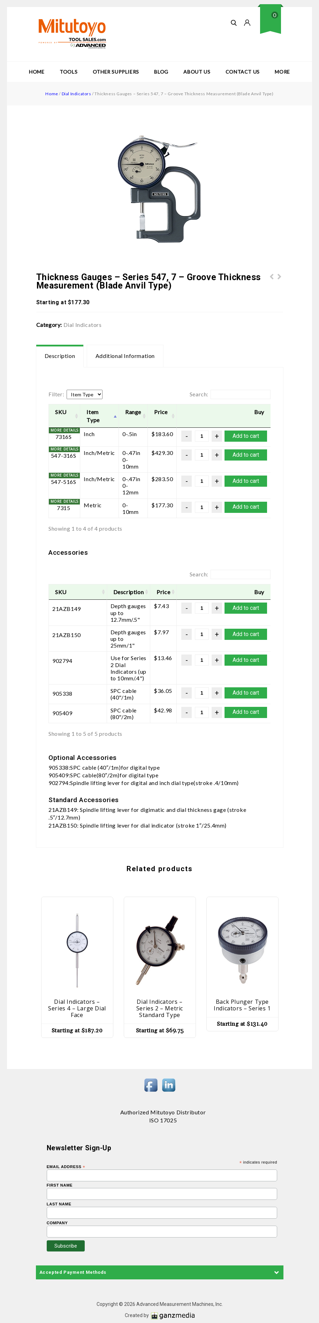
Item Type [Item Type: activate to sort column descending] (92, 416)
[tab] (60, 356)
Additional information (125, 355)
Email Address (66, 1146)
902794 (62, 647)
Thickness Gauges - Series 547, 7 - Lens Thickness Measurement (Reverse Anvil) (272, 288)
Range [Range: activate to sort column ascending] (133, 412)
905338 (62, 673)
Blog (161, 72)
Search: (230, 394)
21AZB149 (66, 608)
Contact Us (243, 72)
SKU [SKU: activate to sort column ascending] (61, 412)
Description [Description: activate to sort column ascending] (106, 592)
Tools (68, 72)
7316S (63, 436)
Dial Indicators (76, 93)
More (282, 72)
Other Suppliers (116, 72)
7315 (63, 507)
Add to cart (246, 436)
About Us (196, 72)
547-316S (63, 455)
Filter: (56, 394)
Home (36, 72)
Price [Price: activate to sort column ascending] (161, 412)
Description (60, 355)
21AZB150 (66, 628)
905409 (62, 692)
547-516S (63, 481)
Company (57, 1202)
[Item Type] (84, 394)
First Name (60, 1164)
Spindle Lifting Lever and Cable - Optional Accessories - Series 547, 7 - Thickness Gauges (279, 288)
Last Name (59, 1183)
